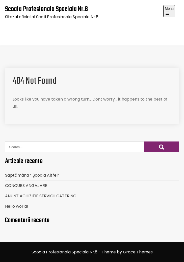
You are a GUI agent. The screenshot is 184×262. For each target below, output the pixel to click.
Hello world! (16, 206)
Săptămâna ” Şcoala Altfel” (32, 175)
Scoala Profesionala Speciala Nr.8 (46, 9)
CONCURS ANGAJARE (26, 185)
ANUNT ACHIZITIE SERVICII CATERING (40, 196)
